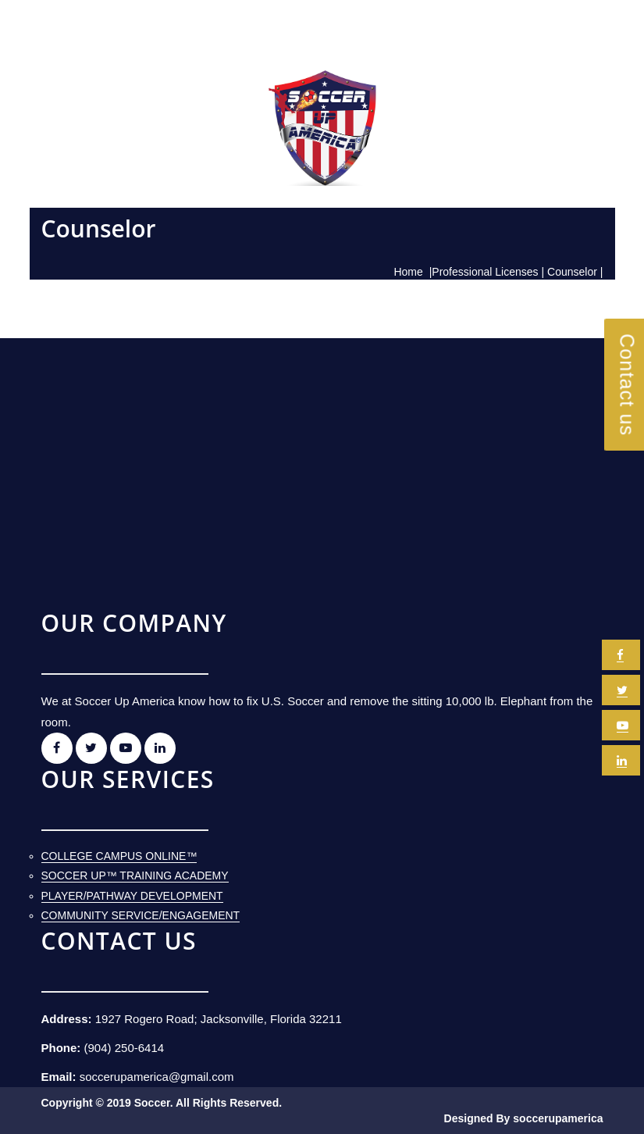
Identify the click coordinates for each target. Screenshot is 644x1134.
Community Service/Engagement (140, 915)
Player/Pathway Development (132, 896)
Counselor (572, 272)
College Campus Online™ (119, 856)
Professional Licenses (485, 272)
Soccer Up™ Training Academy (135, 875)
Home (407, 272)
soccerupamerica (558, 1118)
